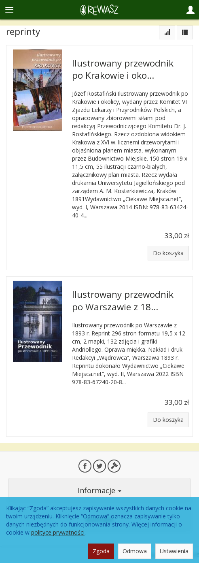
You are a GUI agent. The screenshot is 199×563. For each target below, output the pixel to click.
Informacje (99, 490)
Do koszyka (168, 253)
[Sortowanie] (167, 32)
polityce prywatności (58, 532)
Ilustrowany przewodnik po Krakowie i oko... (123, 69)
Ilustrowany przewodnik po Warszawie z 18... (123, 300)
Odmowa (135, 551)
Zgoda (101, 551)
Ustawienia (174, 551)
